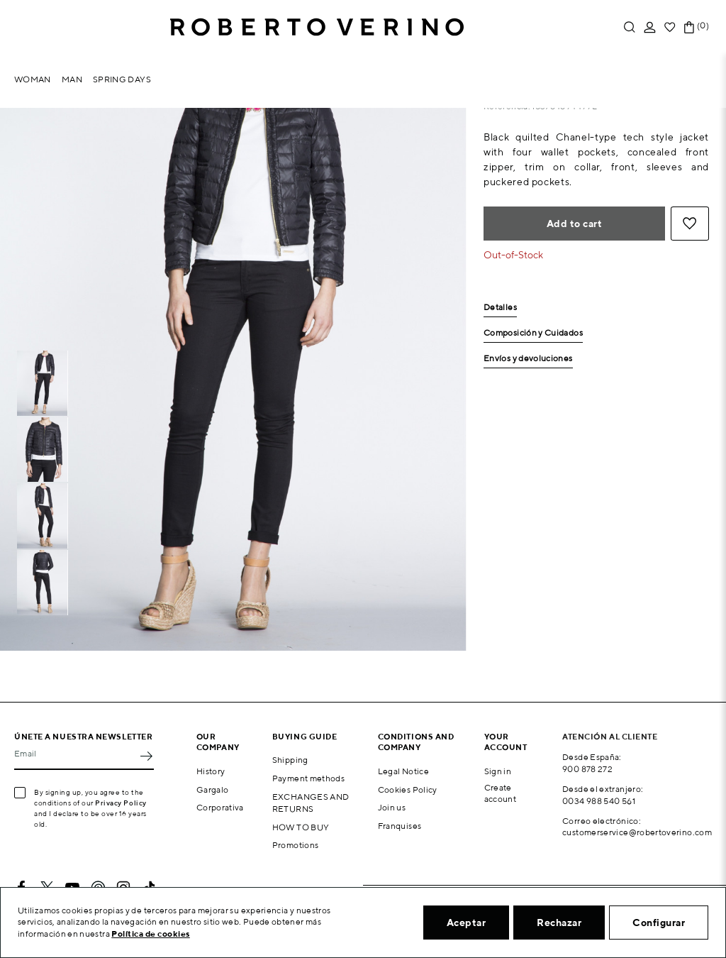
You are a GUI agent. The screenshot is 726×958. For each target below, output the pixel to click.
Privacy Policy (121, 802)
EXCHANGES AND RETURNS (311, 802)
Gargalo (212, 789)
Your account (505, 741)
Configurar (658, 922)
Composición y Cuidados (533, 333)
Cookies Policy (407, 789)
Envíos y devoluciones (528, 358)
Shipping (290, 759)
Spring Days (122, 79)
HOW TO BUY (301, 827)
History (210, 771)
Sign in (498, 771)
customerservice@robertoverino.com (637, 832)
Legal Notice (403, 771)
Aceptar (466, 922)
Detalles (500, 307)
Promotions (295, 844)
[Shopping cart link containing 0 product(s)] (689, 27)
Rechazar (559, 922)
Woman (32, 79)
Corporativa (220, 807)
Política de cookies (150, 933)
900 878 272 (587, 769)
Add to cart (575, 223)
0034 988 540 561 (598, 800)
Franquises (400, 825)
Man (72, 79)
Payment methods (308, 778)
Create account (500, 793)
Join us (392, 807)
